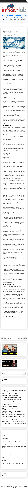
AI (4, 31)
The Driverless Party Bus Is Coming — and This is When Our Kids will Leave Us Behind (14, 391)
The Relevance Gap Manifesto (7, 466)
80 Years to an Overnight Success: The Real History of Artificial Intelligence (13, 460)
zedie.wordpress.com (10, 317)
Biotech (14, 31)
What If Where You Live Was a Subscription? (9, 406)
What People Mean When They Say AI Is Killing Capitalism (12, 393)
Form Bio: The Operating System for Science (10, 454)
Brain (17, 31)
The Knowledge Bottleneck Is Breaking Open (10, 395)
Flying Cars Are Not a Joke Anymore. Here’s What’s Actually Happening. (12, 409)
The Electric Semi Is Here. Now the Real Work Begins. (11, 397)
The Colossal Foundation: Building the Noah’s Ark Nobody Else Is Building (13, 442)
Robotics (17, 34)
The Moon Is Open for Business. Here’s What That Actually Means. (13, 414)
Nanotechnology (12, 34)
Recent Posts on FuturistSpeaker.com (11, 431)
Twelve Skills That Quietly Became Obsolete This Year (11, 399)
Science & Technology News (9, 35)
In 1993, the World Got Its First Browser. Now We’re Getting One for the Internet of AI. (14, 424)
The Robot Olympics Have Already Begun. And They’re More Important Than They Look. (13, 417)
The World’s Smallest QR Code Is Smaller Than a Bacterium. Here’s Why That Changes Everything (13, 412)
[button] (27, 1)
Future (19, 32)
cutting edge (15, 32)
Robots (20, 34)
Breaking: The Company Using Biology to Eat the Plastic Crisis (13, 450)
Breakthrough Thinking (8, 32)
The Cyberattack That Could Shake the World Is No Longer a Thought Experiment (12, 438)
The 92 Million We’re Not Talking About (9, 401)
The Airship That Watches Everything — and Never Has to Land (13, 433)
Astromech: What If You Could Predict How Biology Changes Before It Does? (14, 447)
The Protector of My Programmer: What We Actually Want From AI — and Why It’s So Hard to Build (14, 403)
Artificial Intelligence (9, 31)
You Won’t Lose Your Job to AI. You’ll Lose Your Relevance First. (13, 421)
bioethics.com (10, 316)
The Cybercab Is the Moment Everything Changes (10, 419)
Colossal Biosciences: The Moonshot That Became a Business (13, 455)
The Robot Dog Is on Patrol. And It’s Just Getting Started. (12, 463)
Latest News (6, 34)
